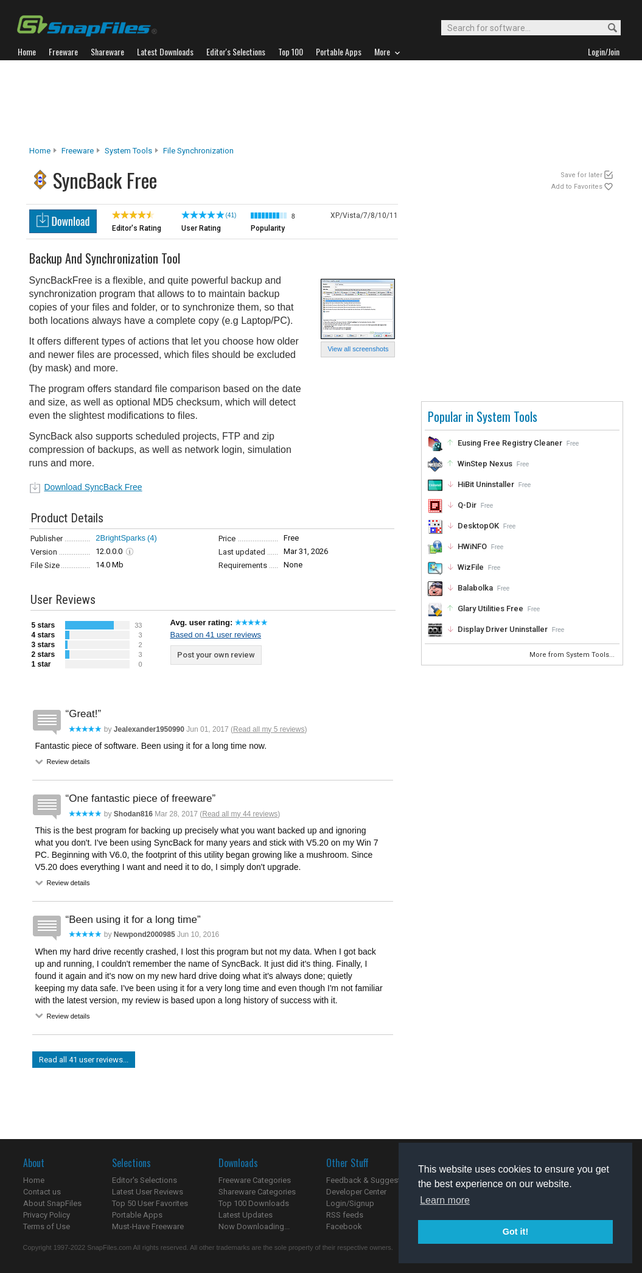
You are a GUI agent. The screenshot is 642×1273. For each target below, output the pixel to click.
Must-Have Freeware (148, 1226)
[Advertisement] (321, 102)
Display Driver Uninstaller (503, 629)
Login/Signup (350, 1203)
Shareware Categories (257, 1191)
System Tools (128, 150)
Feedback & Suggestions (371, 1180)
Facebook (344, 1226)
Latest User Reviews (147, 1191)
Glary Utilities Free (490, 608)
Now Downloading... (254, 1226)
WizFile (471, 567)
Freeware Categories (254, 1180)
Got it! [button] (515, 1231)
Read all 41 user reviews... (83, 1059)
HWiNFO (472, 546)
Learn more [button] (445, 1200)
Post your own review (216, 654)
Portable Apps (137, 1214)
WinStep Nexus (485, 463)
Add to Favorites (576, 187)
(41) (231, 215)
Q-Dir (467, 505)
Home (40, 150)
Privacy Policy (46, 1214)
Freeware (77, 150)
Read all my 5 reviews (268, 729)
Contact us (42, 1191)
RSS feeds (344, 1214)
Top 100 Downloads (253, 1203)
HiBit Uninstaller (486, 484)
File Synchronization (198, 150)
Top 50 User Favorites (150, 1203)
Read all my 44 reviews (239, 814)
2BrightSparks (120, 537)
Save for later (581, 175)
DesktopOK (478, 525)
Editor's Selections (144, 1180)
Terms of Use (46, 1226)
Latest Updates (245, 1214)
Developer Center (356, 1191)
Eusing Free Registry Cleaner (510, 442)
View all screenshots (357, 348)
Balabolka (475, 587)
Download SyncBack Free (93, 487)
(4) (152, 537)
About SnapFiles (52, 1203)
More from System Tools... (572, 655)
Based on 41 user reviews (216, 634)
